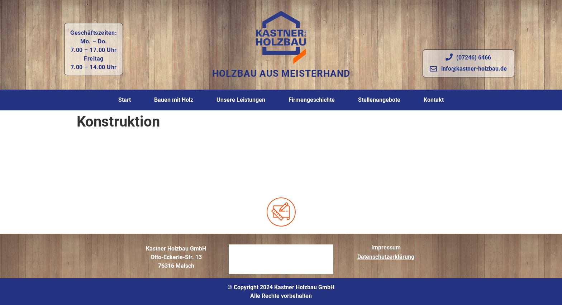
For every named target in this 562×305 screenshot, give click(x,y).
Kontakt (434, 99)
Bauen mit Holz (173, 99)
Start (124, 99)
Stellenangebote (379, 99)
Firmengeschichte (312, 99)
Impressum (386, 247)
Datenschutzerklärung (385, 256)
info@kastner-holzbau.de (474, 68)
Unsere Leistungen (240, 99)
